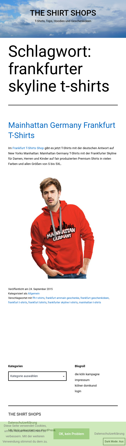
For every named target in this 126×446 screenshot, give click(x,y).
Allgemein (34, 293)
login (78, 391)
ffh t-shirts (38, 298)
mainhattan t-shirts (90, 302)
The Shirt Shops (63, 13)
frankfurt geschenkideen (94, 298)
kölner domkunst (86, 385)
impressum (82, 380)
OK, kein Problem (71, 434)
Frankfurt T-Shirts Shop (28, 148)
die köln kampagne (87, 374)
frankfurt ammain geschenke (62, 298)
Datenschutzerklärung (109, 433)
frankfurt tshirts (37, 302)
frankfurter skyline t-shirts (63, 302)
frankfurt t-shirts (17, 302)
